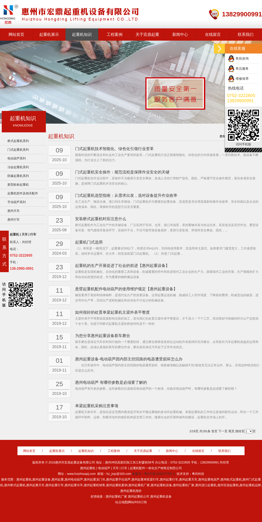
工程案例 (114, 34)
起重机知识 (82, 34)
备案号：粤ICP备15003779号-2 (153, 473)
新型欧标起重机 (18, 184)
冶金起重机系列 (18, 167)
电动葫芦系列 (16, 158)
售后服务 (242, 68)
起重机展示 (49, 34)
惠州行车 (13, 219)
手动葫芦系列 (16, 202)
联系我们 (245, 34)
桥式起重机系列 (18, 141)
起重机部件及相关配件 (22, 193)
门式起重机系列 (18, 149)
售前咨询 (242, 58)
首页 (214, 431)
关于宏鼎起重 (147, 34)
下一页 (223, 431)
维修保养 (242, 78)
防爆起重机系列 (18, 176)
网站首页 (16, 34)
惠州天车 (13, 211)
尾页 (231, 431)
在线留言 (213, 34)
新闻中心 (180, 34)
